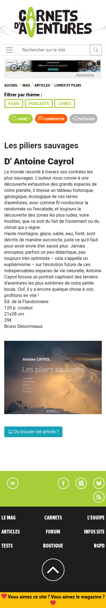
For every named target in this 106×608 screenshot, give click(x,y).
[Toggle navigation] (9, 50)
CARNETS (53, 518)
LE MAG (8, 518)
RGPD (99, 546)
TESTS (7, 546)
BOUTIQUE (53, 546)
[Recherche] (54, 50)
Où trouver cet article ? (33, 431)
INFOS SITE (94, 532)
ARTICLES (10, 532)
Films (14, 103)
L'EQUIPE (96, 518)
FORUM (53, 532)
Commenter (51, 118)
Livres (64, 103)
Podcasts (39, 103)
